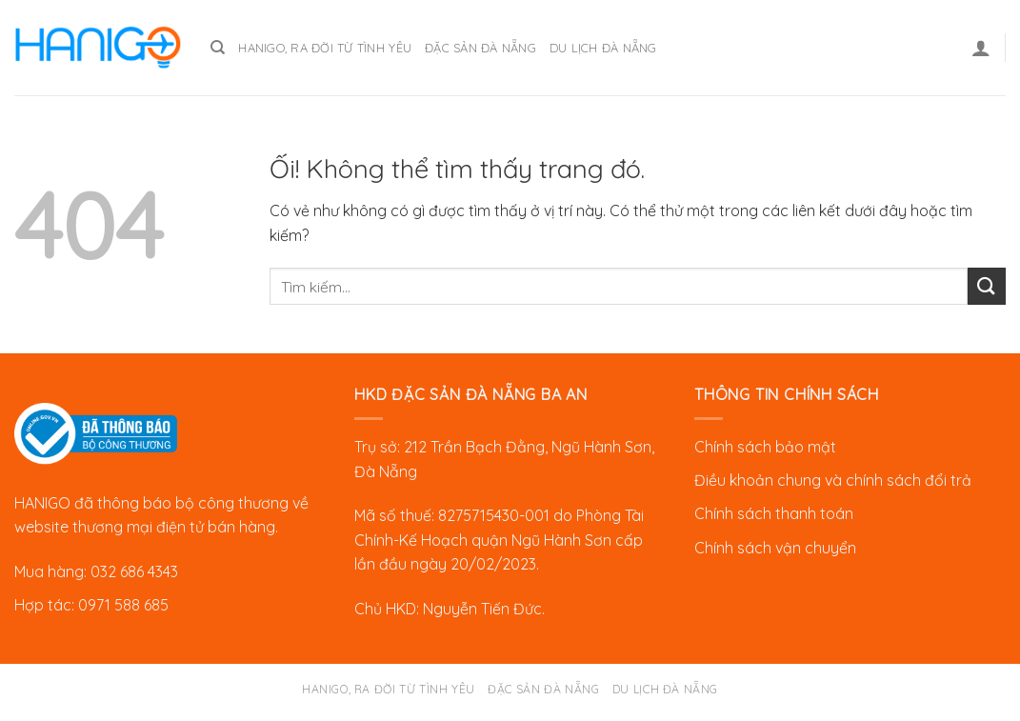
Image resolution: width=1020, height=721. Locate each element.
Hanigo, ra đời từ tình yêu (324, 47)
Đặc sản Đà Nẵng (480, 47)
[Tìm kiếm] (217, 48)
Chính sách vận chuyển (775, 547)
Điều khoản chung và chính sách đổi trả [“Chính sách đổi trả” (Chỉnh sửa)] (832, 480)
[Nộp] (987, 286)
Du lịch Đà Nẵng (603, 47)
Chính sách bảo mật (765, 446)
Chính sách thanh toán (773, 513)
